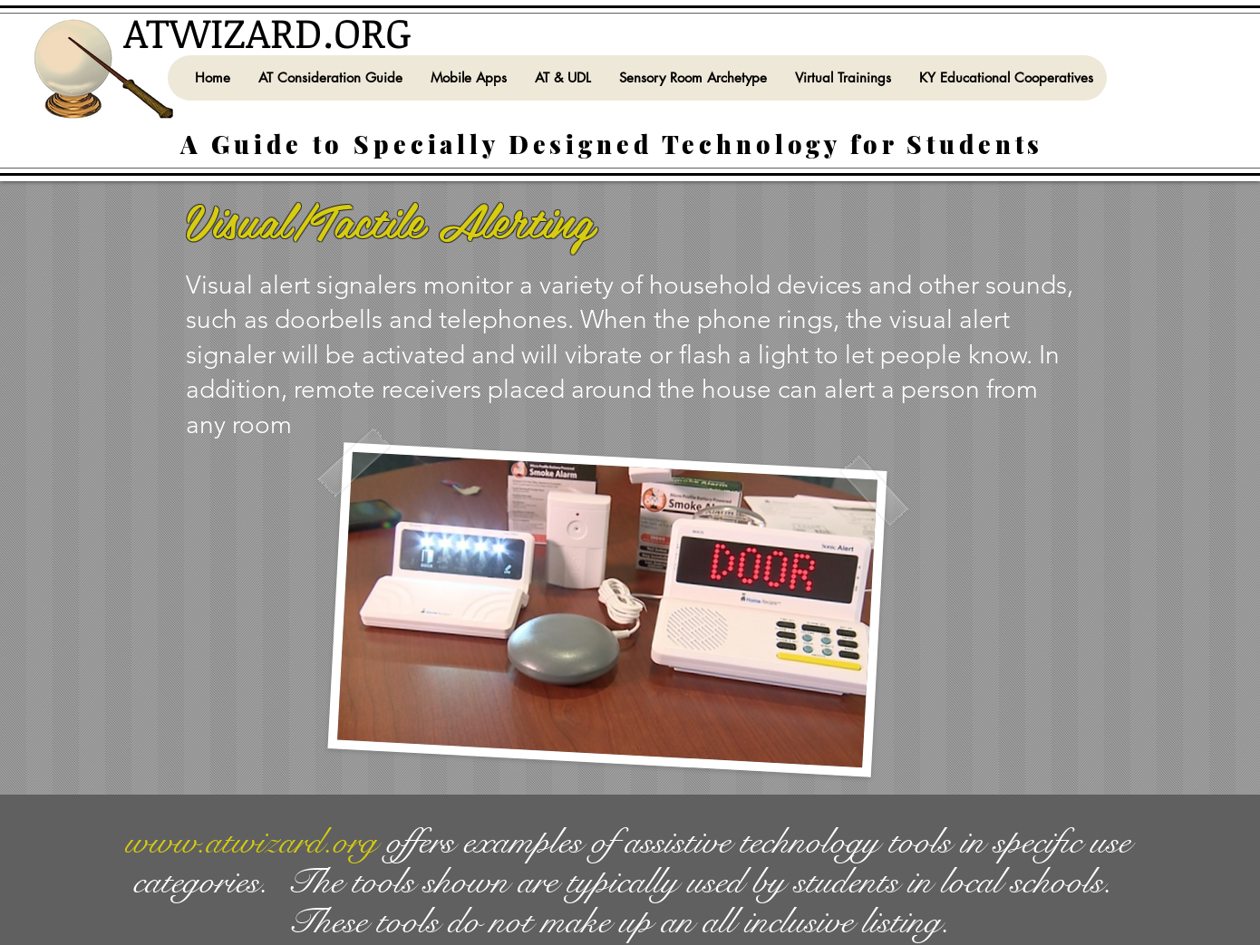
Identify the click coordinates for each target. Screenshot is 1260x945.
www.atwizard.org (251, 841)
